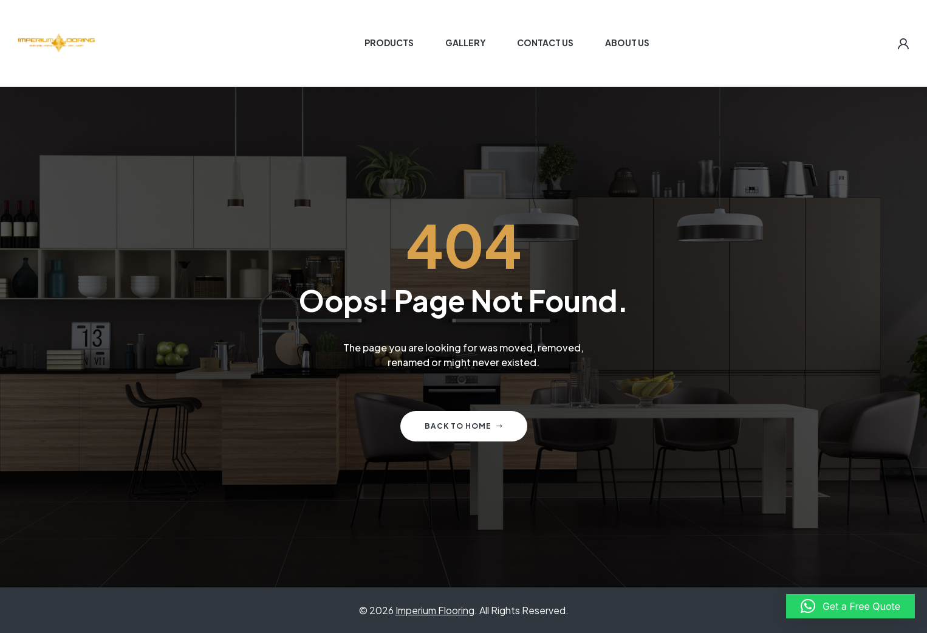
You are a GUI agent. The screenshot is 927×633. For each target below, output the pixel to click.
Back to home (464, 426)
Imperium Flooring (434, 610)
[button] (850, 606)
